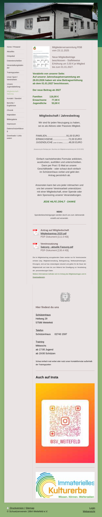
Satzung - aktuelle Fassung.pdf (57, 247)
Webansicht (89, 511)
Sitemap (30, 508)
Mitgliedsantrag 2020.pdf (53, 233)
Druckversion (15, 508)
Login (92, 508)
